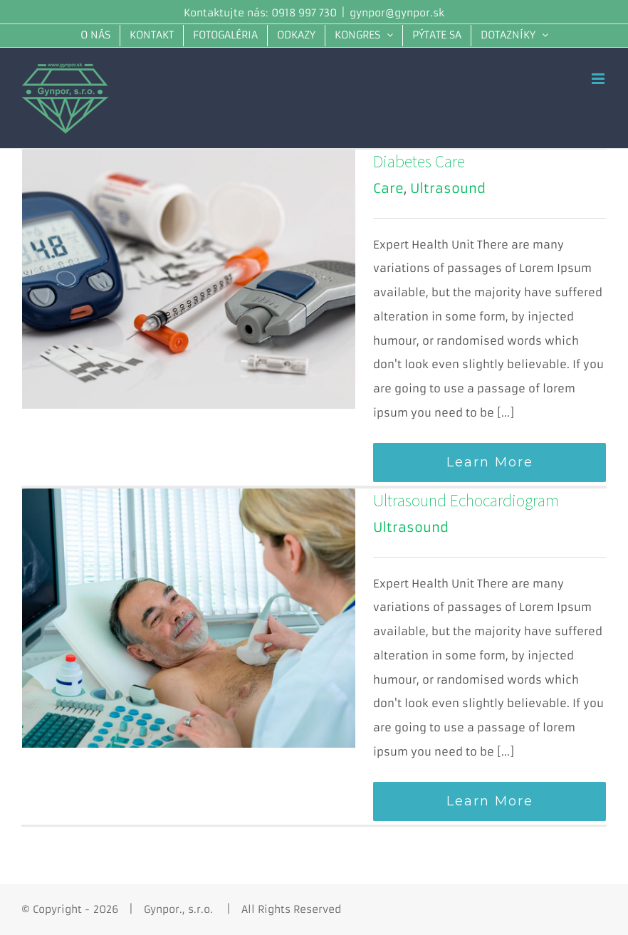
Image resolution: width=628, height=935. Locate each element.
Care (388, 188)
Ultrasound (448, 188)
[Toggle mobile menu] (599, 78)
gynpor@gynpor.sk (397, 12)
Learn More (489, 462)
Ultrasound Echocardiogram (466, 500)
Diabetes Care (419, 161)
